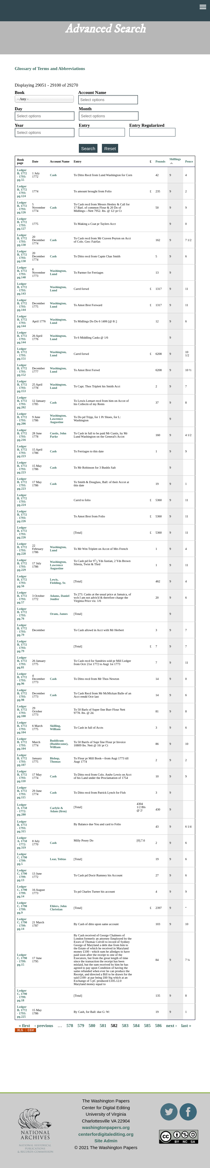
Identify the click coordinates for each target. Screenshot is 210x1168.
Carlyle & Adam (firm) (58, 809)
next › (171, 1025)
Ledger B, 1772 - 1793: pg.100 (22, 711)
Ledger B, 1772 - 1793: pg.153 (22, 386)
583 (125, 1025)
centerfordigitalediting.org (106, 1134)
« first (24, 1025)
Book (20, 92)
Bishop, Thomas (55, 760)
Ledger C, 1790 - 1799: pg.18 (22, 995)
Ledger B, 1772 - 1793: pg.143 (22, 288)
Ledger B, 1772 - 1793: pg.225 (22, 1011)
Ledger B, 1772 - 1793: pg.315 (22, 826)
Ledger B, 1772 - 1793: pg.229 (22, 564)
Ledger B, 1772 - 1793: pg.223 (22, 451)
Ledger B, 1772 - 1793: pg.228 (22, 548)
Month (85, 108)
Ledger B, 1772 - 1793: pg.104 (22, 727)
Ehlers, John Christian (58, 907)
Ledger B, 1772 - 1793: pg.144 (22, 304)
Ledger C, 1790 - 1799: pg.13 (22, 875)
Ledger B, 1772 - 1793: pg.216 (22, 434)
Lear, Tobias (58, 859)
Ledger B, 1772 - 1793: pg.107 (22, 759)
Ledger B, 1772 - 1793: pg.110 (22, 776)
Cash (53, 175)
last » (186, 1025)
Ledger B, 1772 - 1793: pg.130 (22, 239)
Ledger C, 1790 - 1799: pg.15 (22, 959)
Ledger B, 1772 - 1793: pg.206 (22, 418)
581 (103, 1025)
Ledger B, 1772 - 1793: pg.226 (22, 516)
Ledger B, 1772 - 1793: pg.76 (22, 613)
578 (69, 1025)
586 (158, 1025)
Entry (84, 125)
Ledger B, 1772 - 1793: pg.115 (22, 792)
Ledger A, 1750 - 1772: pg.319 (22, 842)
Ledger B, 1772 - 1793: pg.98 (22, 694)
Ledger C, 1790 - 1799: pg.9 (22, 907)
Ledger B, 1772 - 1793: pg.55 (22, 174)
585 (147, 1025)
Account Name (92, 92)
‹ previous (43, 1025)
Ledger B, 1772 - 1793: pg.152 (22, 369)
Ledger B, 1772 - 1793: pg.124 (22, 191)
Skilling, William (55, 727)
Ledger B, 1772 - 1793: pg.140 (22, 272)
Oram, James (59, 613)
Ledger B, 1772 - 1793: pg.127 (22, 223)
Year (19, 125)
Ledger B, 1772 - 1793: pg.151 (22, 353)
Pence (189, 161)
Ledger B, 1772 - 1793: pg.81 (22, 662)
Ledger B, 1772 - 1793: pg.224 (22, 499)
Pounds (160, 161)
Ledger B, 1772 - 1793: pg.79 (22, 629)
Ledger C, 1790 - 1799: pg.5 (22, 858)
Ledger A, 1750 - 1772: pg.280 (22, 809)
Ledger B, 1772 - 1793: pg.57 (22, 597)
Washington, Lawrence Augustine (58, 419)
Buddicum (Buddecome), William (59, 744)
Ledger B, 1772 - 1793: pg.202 (22, 402)
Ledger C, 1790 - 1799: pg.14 (22, 891)
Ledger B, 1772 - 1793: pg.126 (22, 207)
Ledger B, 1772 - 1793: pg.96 (22, 678)
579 (80, 1025)
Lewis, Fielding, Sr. (58, 581)
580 (92, 1025)
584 (136, 1025)
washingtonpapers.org (106, 1127)
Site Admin (106, 1140)
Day (18, 108)
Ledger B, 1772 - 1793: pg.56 (22, 581)
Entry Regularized (147, 125)
